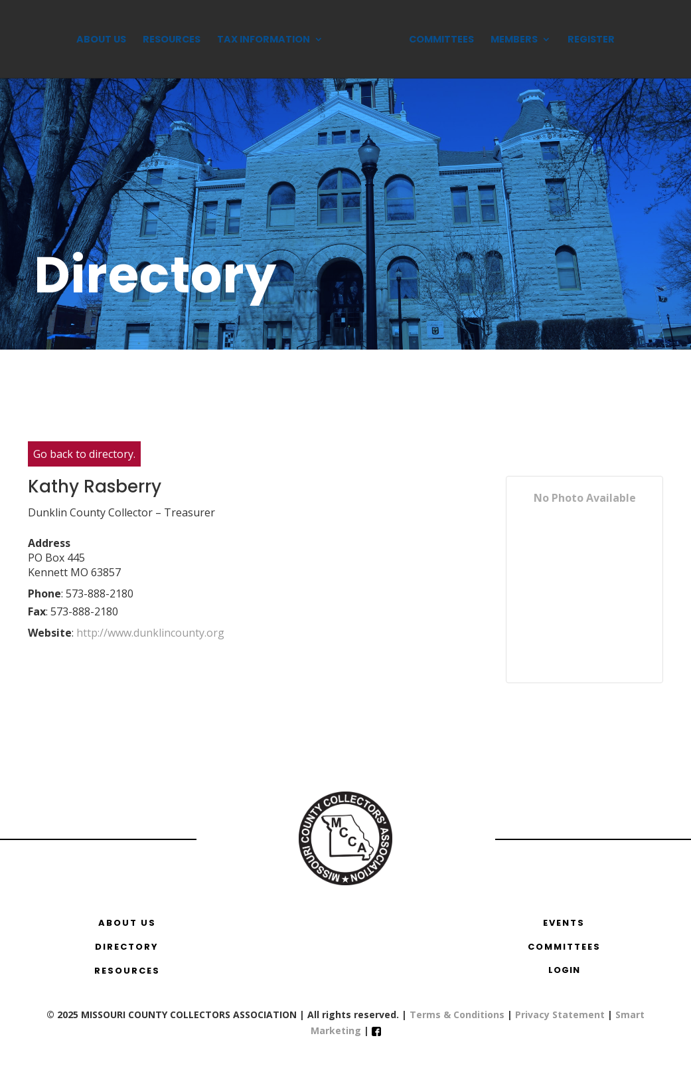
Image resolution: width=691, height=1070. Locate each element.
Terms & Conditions (457, 1014)
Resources (171, 40)
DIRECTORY (127, 946)
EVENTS (564, 922)
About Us (101, 40)
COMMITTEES (564, 946)
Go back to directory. (84, 454)
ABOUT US (127, 922)
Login (564, 970)
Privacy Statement (560, 1014)
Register (591, 40)
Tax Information (263, 40)
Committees (441, 40)
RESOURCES (127, 970)
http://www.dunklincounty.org (150, 632)
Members (514, 40)
